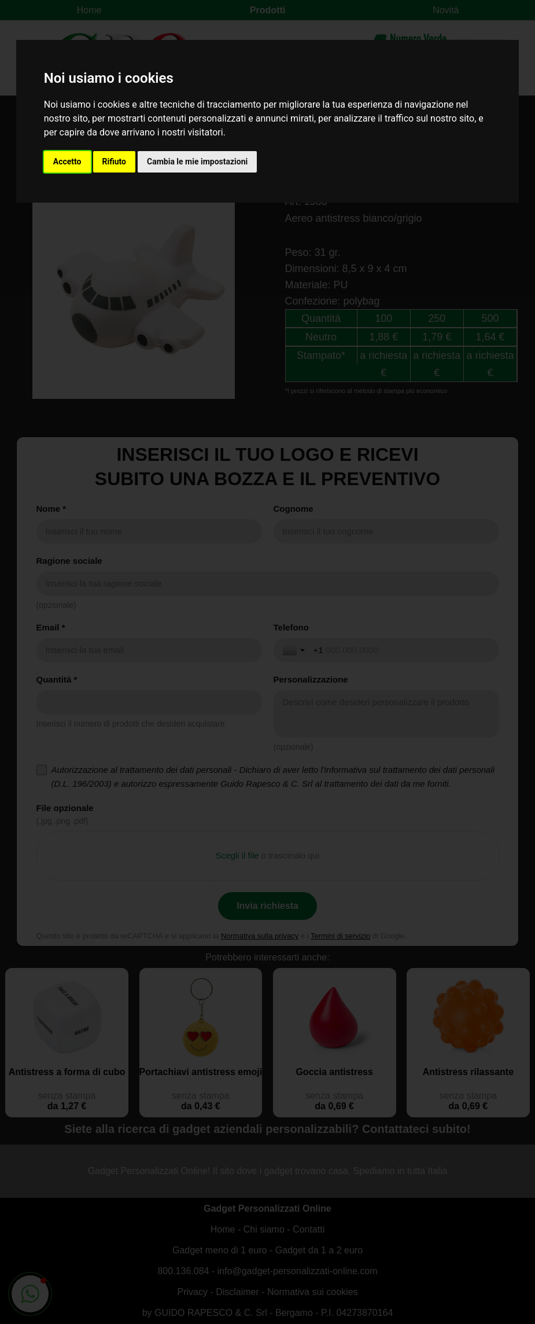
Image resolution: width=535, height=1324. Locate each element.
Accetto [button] (67, 161)
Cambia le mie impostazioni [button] (197, 161)
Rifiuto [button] (114, 161)
